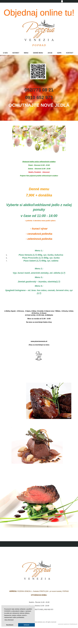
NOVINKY (15, 53)
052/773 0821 (38, 609)
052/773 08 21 (39, 89)
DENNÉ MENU (38, 53)
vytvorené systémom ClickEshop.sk (67, 624)
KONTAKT (69, 53)
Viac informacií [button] (9, 619)
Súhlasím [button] (26, 625)
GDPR (59, 53)
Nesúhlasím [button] (9, 625)
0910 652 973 (39, 97)
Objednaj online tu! (39, 12)
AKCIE (50, 53)
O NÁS (5, 53)
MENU (26, 53)
